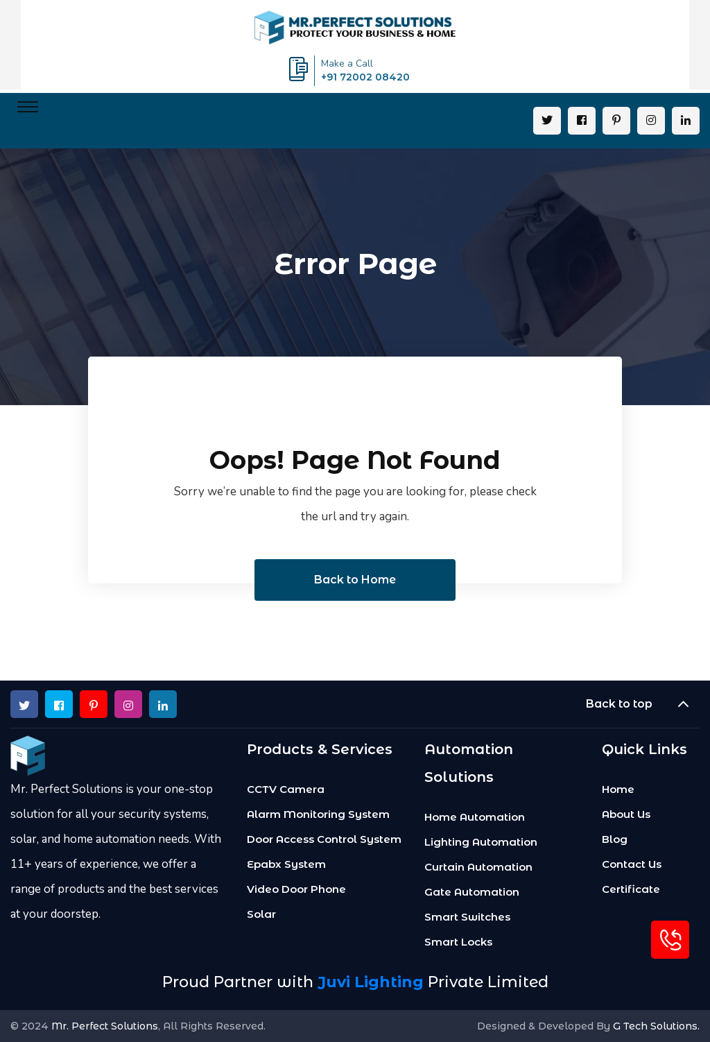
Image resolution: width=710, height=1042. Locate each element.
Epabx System (286, 864)
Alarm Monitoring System (318, 814)
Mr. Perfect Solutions (104, 1026)
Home (618, 789)
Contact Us (631, 864)
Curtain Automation (478, 867)
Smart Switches (467, 917)
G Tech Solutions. (656, 1026)
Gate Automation (471, 892)
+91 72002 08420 (365, 77)
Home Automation (474, 817)
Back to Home (355, 579)
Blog (614, 839)
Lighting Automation (480, 842)
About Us (626, 814)
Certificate (631, 889)
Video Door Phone (296, 889)
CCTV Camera (285, 789)
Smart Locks (458, 942)
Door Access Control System (324, 839)
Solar (261, 914)
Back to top (643, 704)
